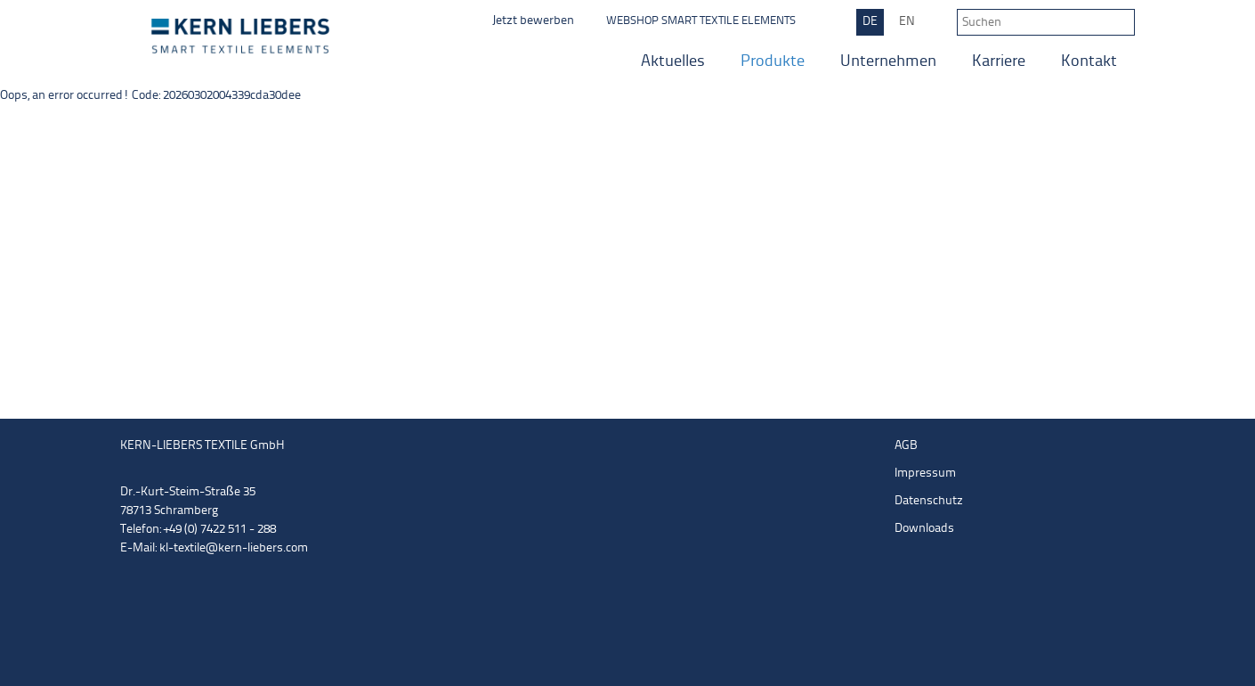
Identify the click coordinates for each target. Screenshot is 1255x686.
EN (907, 22)
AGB (906, 446)
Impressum (925, 473)
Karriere (998, 61)
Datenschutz (929, 501)
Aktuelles (673, 61)
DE (870, 22)
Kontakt (1089, 61)
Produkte (773, 61)
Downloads (924, 528)
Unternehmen (888, 61)
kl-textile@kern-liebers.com (233, 548)
